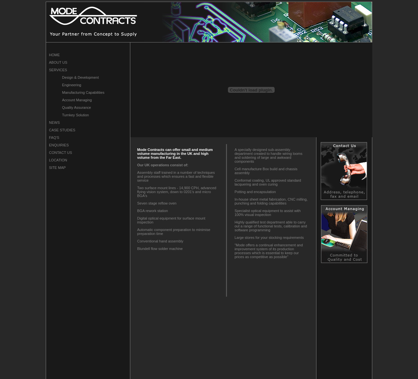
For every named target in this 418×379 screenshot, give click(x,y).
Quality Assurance (76, 107)
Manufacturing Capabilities (83, 92)
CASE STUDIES (62, 130)
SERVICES (58, 70)
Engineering (71, 85)
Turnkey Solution (75, 115)
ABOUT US (58, 62)
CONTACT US (60, 153)
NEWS (54, 122)
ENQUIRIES (59, 145)
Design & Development (80, 77)
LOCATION (58, 160)
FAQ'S (54, 138)
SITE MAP (57, 168)
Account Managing (77, 100)
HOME (54, 55)
